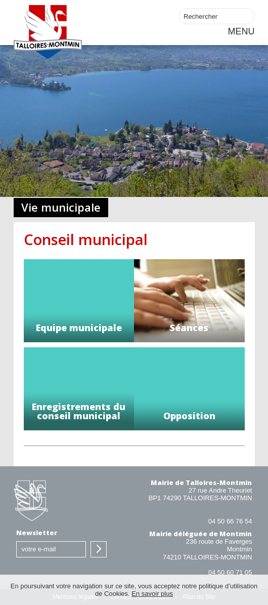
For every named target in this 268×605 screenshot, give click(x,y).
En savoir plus (152, 593)
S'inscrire (99, 549)
